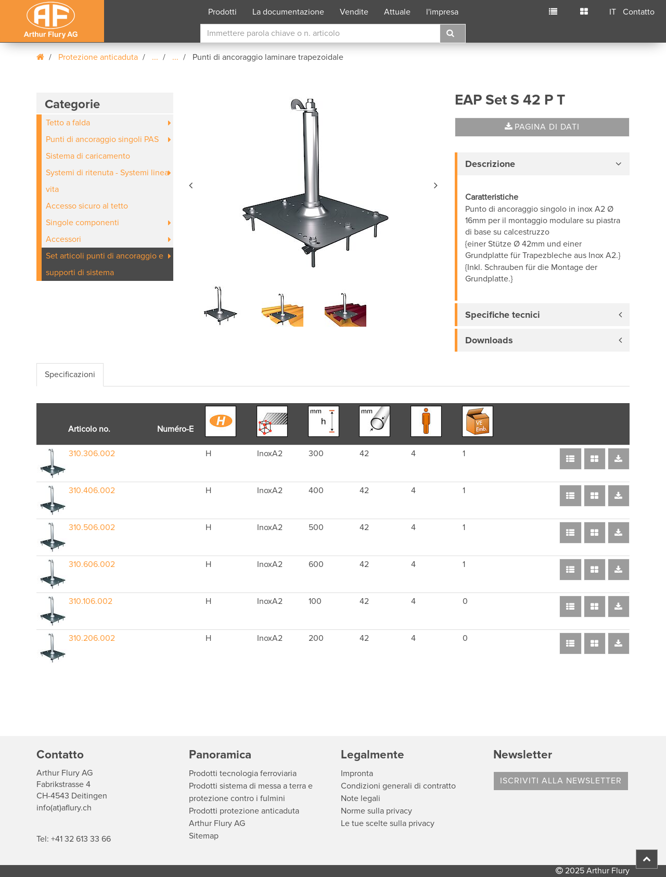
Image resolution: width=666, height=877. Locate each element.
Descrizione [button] (490, 164)
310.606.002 (92, 564)
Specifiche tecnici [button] (502, 314)
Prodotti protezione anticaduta (244, 811)
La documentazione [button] (288, 12)
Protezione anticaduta (98, 57)
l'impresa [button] (442, 12)
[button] (191, 183)
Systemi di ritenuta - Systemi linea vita (107, 181)
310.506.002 (92, 527)
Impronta (357, 773)
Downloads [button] (489, 340)
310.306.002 (92, 453)
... (155, 57)
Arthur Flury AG (217, 823)
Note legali (360, 798)
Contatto (639, 12)
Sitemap (204, 836)
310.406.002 (92, 490)
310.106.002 (90, 601)
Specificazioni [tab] (70, 374)
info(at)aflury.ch (64, 808)
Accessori (63, 239)
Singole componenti (82, 222)
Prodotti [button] (222, 12)
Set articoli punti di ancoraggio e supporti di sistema (104, 264)
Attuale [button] (397, 12)
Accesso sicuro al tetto (87, 206)
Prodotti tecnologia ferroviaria (243, 773)
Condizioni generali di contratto (398, 786)
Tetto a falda (68, 123)
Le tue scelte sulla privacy (387, 823)
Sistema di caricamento (88, 156)
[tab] (542, 163)
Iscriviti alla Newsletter (561, 781)
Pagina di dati (542, 127)
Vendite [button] (354, 12)
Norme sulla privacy (376, 811)
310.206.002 (92, 638)
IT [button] (612, 12)
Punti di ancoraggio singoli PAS (102, 139)
